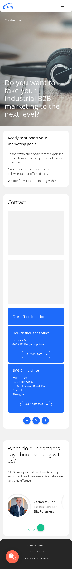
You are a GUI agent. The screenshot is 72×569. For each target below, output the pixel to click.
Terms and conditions (36, 558)
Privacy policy (36, 545)
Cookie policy (36, 551)
